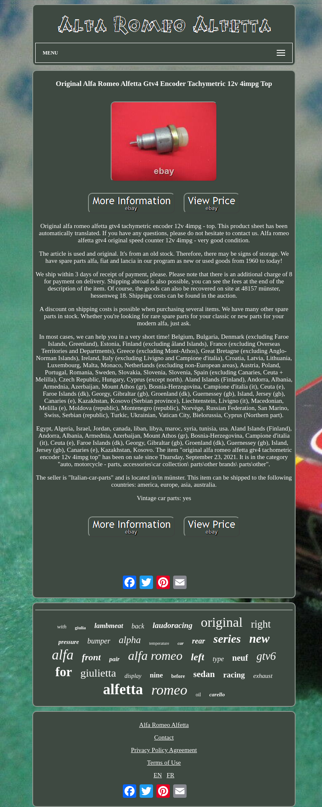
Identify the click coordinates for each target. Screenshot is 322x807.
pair (114, 659)
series (227, 638)
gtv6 (266, 656)
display (133, 676)
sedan (204, 674)
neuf (240, 657)
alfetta (123, 689)
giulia (80, 627)
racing (234, 674)
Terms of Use (164, 762)
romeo (169, 690)
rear (198, 641)
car (180, 643)
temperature (159, 643)
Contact (164, 737)
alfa (62, 654)
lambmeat (108, 626)
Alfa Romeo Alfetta (164, 724)
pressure (68, 642)
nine (156, 675)
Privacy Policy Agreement (164, 750)
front (91, 657)
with (61, 626)
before (178, 676)
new (259, 638)
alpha (129, 640)
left (197, 656)
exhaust (263, 675)
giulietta (98, 673)
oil (198, 695)
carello (217, 694)
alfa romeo (155, 655)
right (261, 624)
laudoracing (172, 625)
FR (170, 775)
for (63, 671)
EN (157, 775)
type (218, 658)
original (222, 622)
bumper (98, 641)
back (138, 626)
